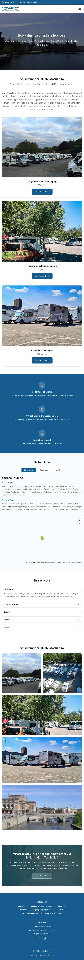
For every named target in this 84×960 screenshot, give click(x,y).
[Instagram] (44, 939)
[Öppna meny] (80, 8)
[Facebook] (39, 939)
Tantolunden (44, 470)
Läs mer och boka (42, 192)
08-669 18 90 (8, 2)
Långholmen (28, 470)
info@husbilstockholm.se (28, 2)
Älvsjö (58, 470)
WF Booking (42, 955)
